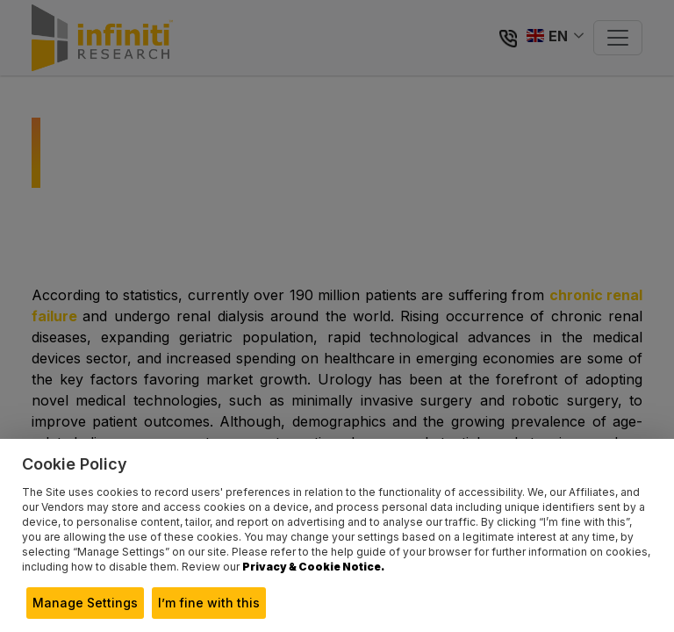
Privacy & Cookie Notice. (313, 566)
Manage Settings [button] (85, 602)
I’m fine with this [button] (209, 602)
